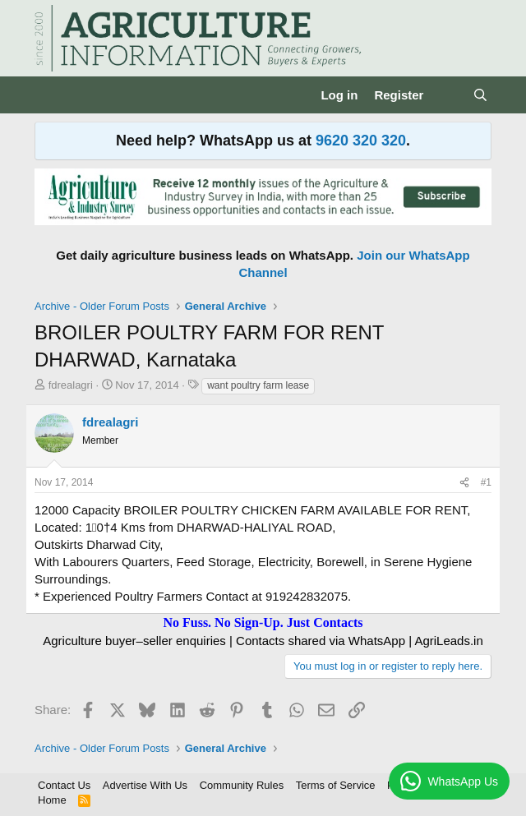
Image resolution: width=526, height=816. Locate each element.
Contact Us (64, 785)
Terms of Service (336, 785)
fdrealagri (70, 385)
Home (52, 800)
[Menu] (49, 95)
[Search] (480, 95)
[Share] (464, 482)
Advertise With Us (145, 785)
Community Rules (242, 785)
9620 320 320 (361, 140)
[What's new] (447, 95)
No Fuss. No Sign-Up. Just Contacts (262, 622)
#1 (486, 482)
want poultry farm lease (258, 385)
